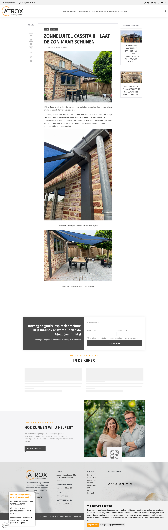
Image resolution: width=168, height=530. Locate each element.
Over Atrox (91, 477)
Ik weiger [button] (103, 525)
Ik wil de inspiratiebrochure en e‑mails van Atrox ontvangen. (114, 338)
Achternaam (121, 330)
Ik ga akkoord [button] (93, 525)
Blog (89, 490)
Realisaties (91, 485)
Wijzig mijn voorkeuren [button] (116, 525)
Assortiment (92, 480)
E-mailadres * (93, 322)
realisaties (54, 29)
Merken (90, 482)
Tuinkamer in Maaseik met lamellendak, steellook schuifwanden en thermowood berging (131, 54)
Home (46, 29)
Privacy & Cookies (81, 516)
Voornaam (91, 330)
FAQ (89, 487)
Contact (90, 493)
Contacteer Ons (35, 448)
